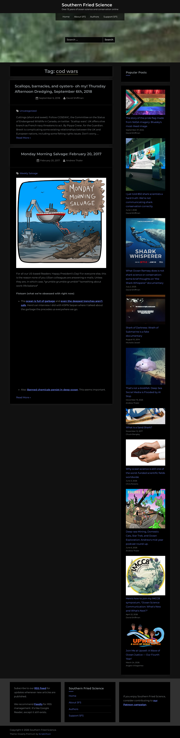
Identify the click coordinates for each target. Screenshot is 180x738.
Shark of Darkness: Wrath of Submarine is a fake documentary (142, 331)
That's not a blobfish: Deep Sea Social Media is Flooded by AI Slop (144, 392)
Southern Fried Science (87, 4)
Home (66, 16)
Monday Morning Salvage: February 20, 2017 (61, 154)
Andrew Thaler (74, 160)
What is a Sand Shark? (139, 427)
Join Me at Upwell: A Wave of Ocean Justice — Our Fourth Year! (143, 654)
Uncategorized (28, 110)
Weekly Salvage (29, 173)
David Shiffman (75, 97)
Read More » (23, 138)
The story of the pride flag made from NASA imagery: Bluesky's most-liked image (145, 122)
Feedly (38, 704)
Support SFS (110, 16)
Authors (94, 16)
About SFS (80, 16)
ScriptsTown (45, 734)
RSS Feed (40, 688)
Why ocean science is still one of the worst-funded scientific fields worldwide (145, 472)
